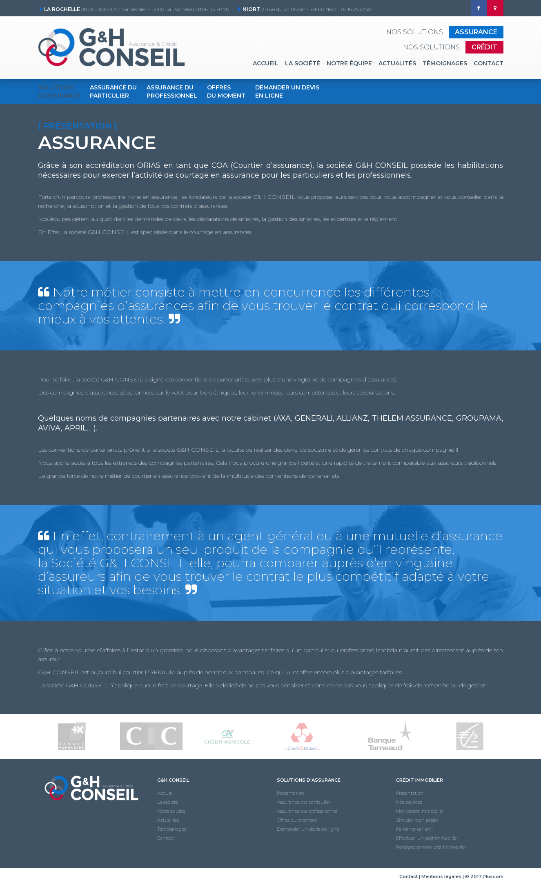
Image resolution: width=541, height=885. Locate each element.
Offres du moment (297, 820)
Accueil (265, 63)
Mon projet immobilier (420, 811)
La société (302, 63)
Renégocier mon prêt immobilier (431, 847)
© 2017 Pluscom (484, 876)
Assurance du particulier (303, 802)
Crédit (484, 47)
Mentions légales (441, 876)
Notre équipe (349, 63)
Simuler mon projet (417, 820)
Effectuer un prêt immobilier (427, 838)
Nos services (409, 802)
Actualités (397, 63)
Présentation (290, 793)
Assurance (476, 32)
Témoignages (445, 63)
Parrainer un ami (414, 829)
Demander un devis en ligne (308, 829)
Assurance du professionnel (307, 811)
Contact (488, 63)
